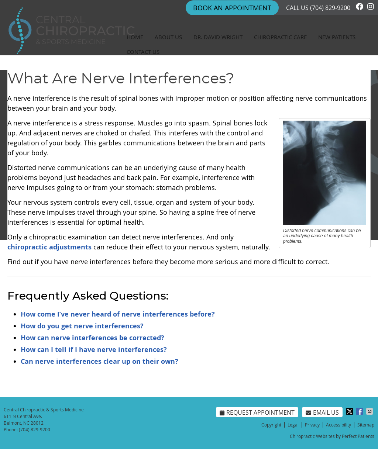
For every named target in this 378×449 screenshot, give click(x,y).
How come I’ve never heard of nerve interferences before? (118, 314)
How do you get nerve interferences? (82, 326)
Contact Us (143, 51)
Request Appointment (257, 412)
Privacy (312, 425)
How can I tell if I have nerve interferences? (94, 349)
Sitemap (365, 425)
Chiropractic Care (280, 37)
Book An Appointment (232, 7)
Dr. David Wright (218, 37)
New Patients (336, 37)
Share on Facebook (360, 411)
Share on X (350, 411)
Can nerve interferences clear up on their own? (99, 361)
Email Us (322, 412)
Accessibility (338, 425)
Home (135, 37)
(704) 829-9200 (330, 8)
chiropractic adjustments (49, 247)
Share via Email (370, 411)
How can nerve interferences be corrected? (92, 337)
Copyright (271, 425)
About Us (168, 37)
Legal (293, 425)
